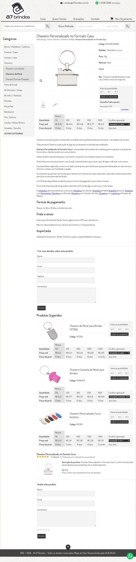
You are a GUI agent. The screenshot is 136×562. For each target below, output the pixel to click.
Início (43, 19)
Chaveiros (8, 63)
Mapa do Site (80, 558)
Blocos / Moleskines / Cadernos (17, 46)
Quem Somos (59, 19)
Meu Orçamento (123, 18)
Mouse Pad (8, 106)
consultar (125, 109)
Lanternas (115, 193)
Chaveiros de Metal (14, 74)
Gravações (78, 19)
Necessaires (9, 111)
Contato (95, 19)
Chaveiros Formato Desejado (17, 79)
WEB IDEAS (110, 558)
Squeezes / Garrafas (12, 128)
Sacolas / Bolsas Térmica (14, 122)
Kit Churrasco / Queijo (13, 90)
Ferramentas (46, 193)
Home (49, 39)
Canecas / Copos (11, 52)
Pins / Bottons (10, 117)
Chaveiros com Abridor (15, 68)
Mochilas (7, 101)
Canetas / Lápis (10, 57)
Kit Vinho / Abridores (12, 95)
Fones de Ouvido (10, 84)
